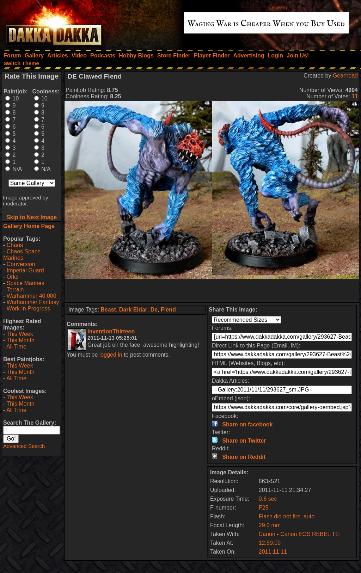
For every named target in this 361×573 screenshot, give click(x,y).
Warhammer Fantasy (33, 302)
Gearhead (345, 76)
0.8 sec (268, 499)
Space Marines (25, 283)
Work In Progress (28, 309)
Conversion (21, 264)
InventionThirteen (111, 331)
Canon (267, 534)
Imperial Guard (25, 270)
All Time (16, 347)
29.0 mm (270, 525)
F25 (264, 508)
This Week (19, 334)
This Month (20, 340)
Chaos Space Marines (22, 254)
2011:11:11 (273, 552)
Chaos (15, 245)
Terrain (15, 289)
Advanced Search (24, 446)
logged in (110, 355)
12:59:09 (270, 543)
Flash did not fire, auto (286, 516)
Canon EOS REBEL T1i (309, 534)
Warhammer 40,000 (31, 296)
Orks (13, 277)
